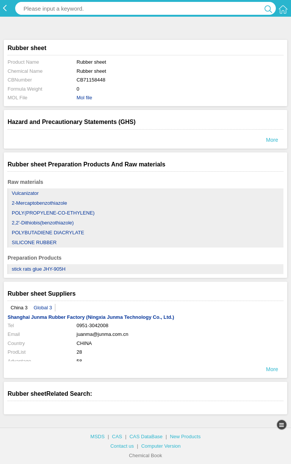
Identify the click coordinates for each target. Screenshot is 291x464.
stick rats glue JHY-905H (39, 269)
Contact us (122, 446)
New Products (185, 436)
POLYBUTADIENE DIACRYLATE (48, 232)
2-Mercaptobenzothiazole (39, 203)
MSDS (98, 436)
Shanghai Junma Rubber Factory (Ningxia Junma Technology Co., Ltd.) (91, 317)
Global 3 (43, 307)
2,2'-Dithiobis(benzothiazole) (43, 223)
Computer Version (161, 446)
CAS (117, 436)
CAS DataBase (146, 436)
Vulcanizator (25, 193)
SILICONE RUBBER (34, 242)
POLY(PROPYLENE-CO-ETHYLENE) (53, 213)
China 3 (19, 307)
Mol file (84, 97)
